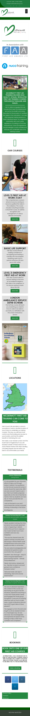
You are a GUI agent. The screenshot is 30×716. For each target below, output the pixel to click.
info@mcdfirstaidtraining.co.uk (14, 3)
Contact (5, 696)
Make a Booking (15, 668)
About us (5, 698)
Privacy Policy (7, 693)
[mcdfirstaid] (22, 679)
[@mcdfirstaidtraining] (8, 679)
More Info (15, 219)
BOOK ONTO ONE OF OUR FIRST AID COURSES (15, 650)
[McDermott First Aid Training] (15, 686)
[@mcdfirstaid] (15, 679)
